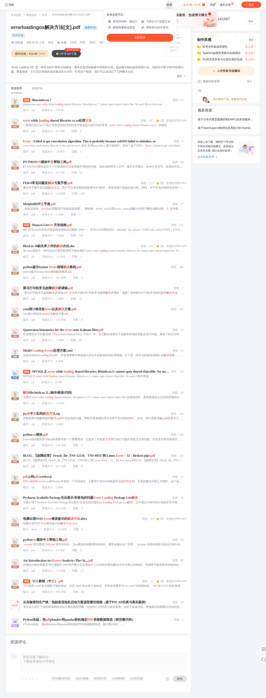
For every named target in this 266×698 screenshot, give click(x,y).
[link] (16, 15)
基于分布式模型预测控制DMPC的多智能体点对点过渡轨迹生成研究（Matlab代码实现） (226, 119)
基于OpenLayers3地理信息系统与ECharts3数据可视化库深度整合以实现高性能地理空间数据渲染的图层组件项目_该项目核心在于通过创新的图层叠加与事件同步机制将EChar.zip (226, 128)
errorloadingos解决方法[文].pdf (46, 28)
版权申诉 (90, 27)
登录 (169, 4)
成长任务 (227, 4)
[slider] (29, 679)
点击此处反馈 (207, 157)
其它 (44, 15)
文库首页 (16, 15)
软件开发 (18, 35)
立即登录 (140, 37)
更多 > (252, 40)
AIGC (92, 42)
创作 (251, 4)
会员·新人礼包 (194, 4)
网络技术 (31, 15)
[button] (181, 76)
